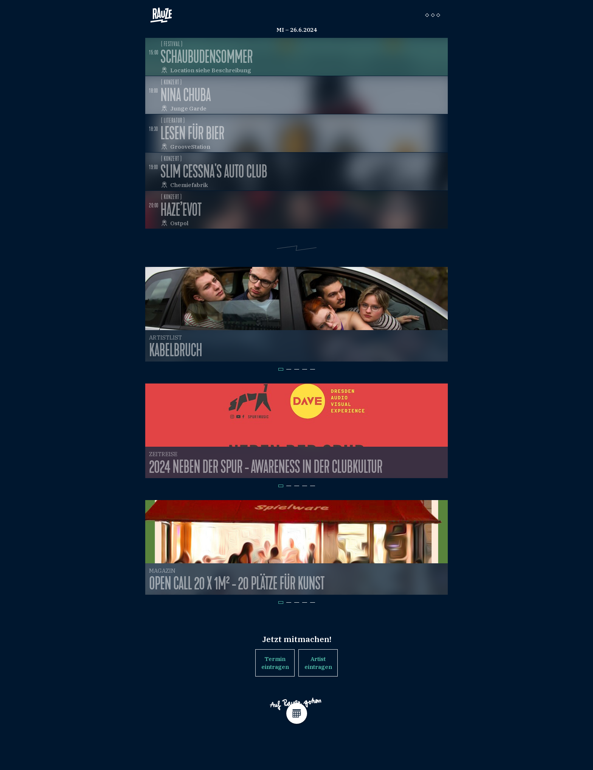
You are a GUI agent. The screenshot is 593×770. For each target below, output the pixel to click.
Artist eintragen (318, 662)
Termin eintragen (275, 662)
